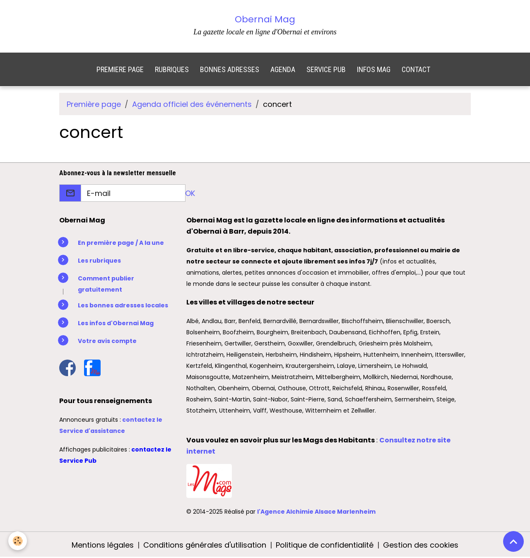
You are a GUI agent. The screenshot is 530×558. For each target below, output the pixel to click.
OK (190, 193)
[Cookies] (17, 540)
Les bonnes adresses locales (123, 305)
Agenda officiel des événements (192, 104)
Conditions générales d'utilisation (204, 545)
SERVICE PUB (326, 69)
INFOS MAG (373, 69)
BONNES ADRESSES (229, 69)
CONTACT (416, 69)
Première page (94, 104)
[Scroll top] (513, 541)
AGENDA (282, 69)
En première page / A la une (121, 243)
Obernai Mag (265, 19)
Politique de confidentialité (324, 545)
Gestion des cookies (420, 545)
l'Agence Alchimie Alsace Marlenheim (316, 511)
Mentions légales (103, 545)
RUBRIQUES (172, 69)
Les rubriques (99, 260)
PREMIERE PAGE (120, 69)
